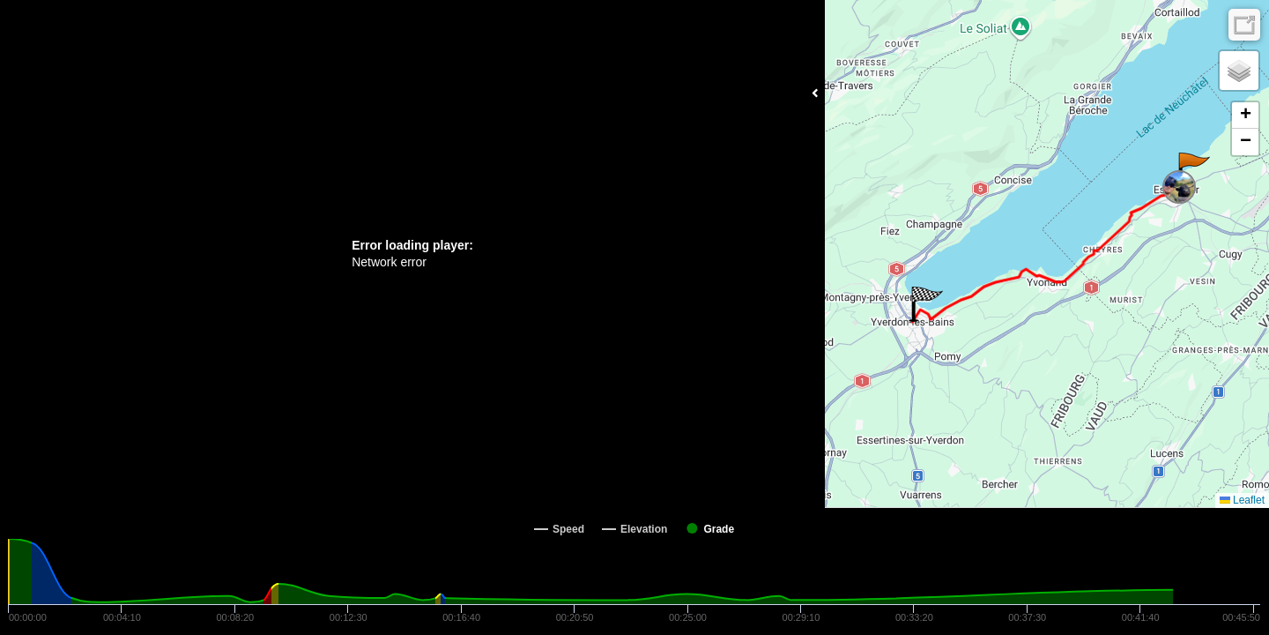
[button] (1193, 170)
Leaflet (1242, 500)
